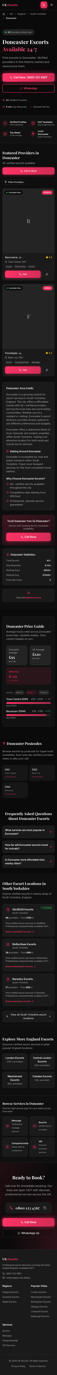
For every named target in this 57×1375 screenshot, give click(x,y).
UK (11, 14)
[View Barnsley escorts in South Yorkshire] (28, 990)
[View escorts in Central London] (42, 1061)
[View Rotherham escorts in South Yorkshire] (28, 955)
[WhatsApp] (47, 274)
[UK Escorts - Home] (10, 5)
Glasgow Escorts (39, 1306)
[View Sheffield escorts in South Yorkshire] (28, 920)
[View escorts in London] (14, 1061)
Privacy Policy (18, 1366)
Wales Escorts (9, 1301)
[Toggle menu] (51, 5)
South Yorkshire (38, 14)
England (21, 14)
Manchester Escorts (41, 1297)
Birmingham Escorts (41, 1301)
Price (31, 692)
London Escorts (38, 1292)
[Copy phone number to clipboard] (45, 1208)
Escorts (6, 1330)
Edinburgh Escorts (40, 1316)
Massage (7, 1335)
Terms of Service (37, 1366)
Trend (43, 692)
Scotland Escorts (10, 1297)
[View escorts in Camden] (42, 1080)
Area (19, 692)
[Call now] (44, 5)
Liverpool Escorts (39, 1311)
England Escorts (10, 1292)
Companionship (10, 1340)
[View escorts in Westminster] (14, 1080)
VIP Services (8, 1345)
